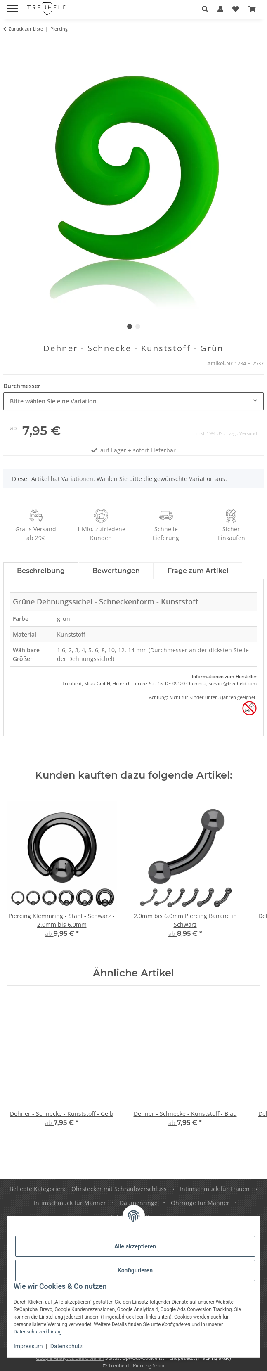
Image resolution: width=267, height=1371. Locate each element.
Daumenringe (139, 1203)
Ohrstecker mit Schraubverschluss (119, 1189)
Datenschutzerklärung (38, 1332)
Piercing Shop (148, 1365)
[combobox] (133, 401)
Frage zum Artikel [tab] (198, 571)
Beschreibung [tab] (41, 571)
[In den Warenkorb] (10, 44)
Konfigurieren (135, 1270)
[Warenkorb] (252, 9)
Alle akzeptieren (135, 1246)
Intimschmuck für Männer (70, 1203)
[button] (205, 9)
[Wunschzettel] (235, 9)
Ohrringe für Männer (200, 1203)
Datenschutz (66, 1346)
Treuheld (72, 683)
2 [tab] (137, 326)
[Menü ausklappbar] (12, 5)
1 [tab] (129, 326)
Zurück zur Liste (26, 29)
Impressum (28, 1346)
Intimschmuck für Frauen (215, 1189)
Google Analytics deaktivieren (70, 1358)
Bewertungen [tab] (116, 571)
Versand (248, 433)
